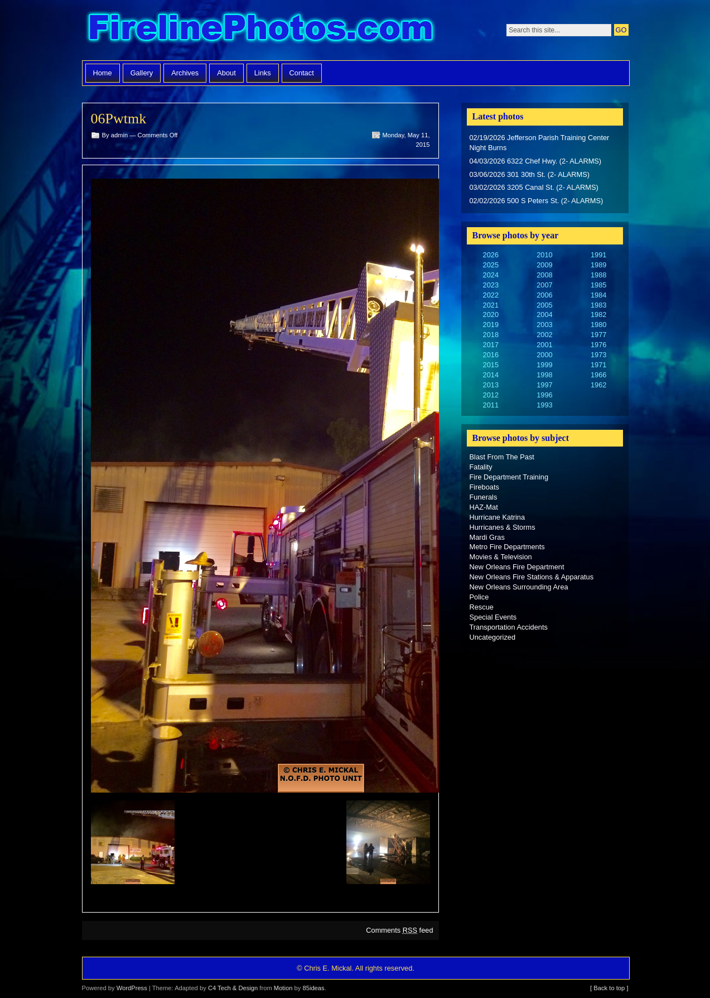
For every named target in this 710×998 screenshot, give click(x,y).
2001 (544, 344)
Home (102, 73)
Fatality (481, 467)
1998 (544, 375)
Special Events (493, 617)
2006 (544, 295)
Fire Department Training (509, 477)
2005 (544, 305)
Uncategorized (493, 637)
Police (479, 597)
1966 (598, 375)
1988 (598, 275)
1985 (598, 285)
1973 (598, 355)
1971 (598, 365)
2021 (491, 305)
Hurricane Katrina (497, 517)
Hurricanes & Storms (502, 527)
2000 (544, 355)
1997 (544, 385)
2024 (491, 275)
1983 (598, 305)
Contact (301, 73)
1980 (598, 324)
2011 (491, 405)
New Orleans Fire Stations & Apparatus (532, 577)
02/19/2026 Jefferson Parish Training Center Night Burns (540, 142)
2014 (491, 375)
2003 (544, 324)
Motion (283, 988)
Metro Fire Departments (507, 547)
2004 (544, 314)
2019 (491, 324)
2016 (491, 355)
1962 (598, 385)
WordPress (132, 988)
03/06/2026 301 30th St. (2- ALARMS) (530, 174)
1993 (544, 405)
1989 (598, 265)
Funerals (484, 497)
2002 (544, 334)
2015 (491, 365)
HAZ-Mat (484, 507)
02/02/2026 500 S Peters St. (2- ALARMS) (536, 200)
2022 (491, 295)
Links (262, 73)
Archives (185, 73)
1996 (544, 395)
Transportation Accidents (509, 627)
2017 (491, 344)
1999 (544, 365)
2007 (544, 285)
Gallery (142, 73)
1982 (598, 314)
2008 (544, 275)
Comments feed (399, 930)
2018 (491, 334)
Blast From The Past (502, 457)
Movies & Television (501, 557)
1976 (598, 344)
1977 (598, 334)
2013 (491, 385)
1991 (598, 255)
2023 (491, 285)
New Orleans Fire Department (517, 567)
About (226, 73)
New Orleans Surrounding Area (519, 587)
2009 (544, 265)
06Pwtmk (119, 119)
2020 (491, 314)
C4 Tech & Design (233, 988)
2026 (491, 255)
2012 (491, 395)
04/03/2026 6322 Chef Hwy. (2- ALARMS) (536, 161)
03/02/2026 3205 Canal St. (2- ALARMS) (534, 187)
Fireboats (484, 487)
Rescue (482, 607)
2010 (544, 255)
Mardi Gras (487, 537)
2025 (491, 265)
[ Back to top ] (609, 988)
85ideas (313, 988)
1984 (598, 295)
